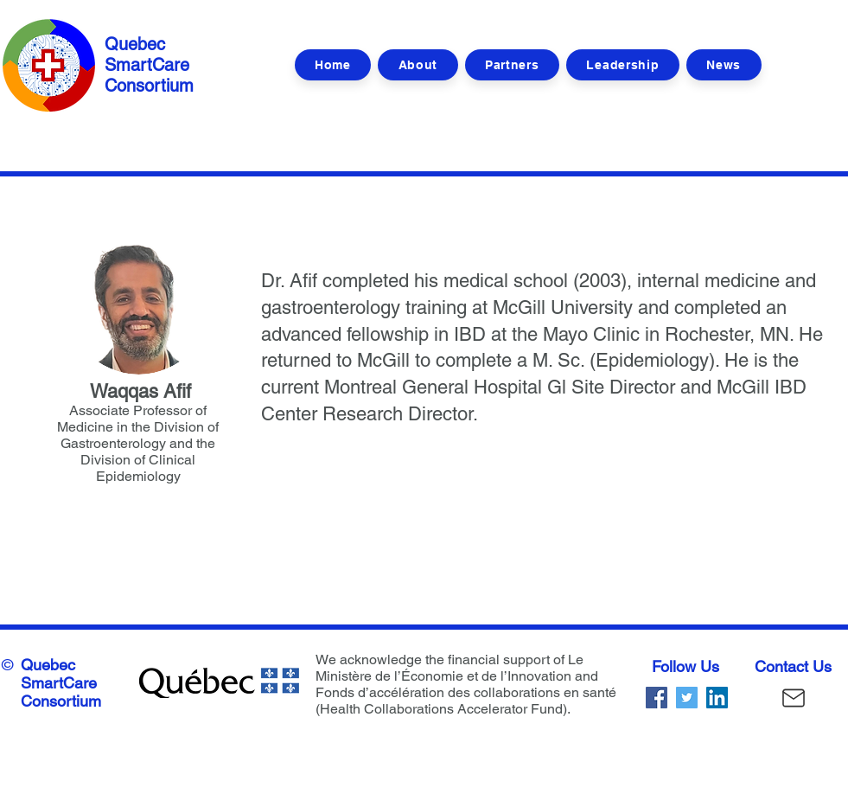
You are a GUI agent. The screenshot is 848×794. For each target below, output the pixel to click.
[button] (622, 64)
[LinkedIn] (717, 697)
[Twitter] (687, 697)
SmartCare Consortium (61, 692)
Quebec (48, 665)
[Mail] (793, 697)
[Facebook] (656, 697)
